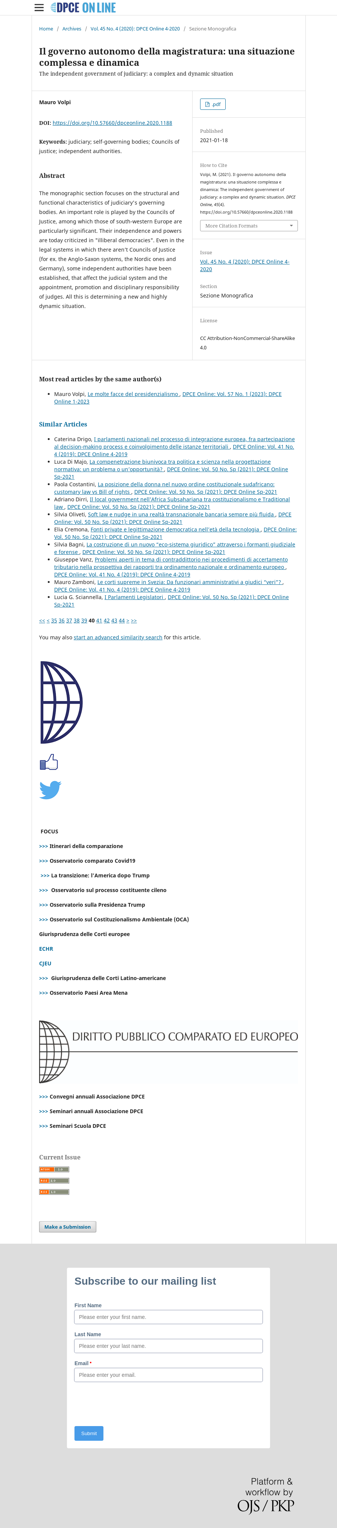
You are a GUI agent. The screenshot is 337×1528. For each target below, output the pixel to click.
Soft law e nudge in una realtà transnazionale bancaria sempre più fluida (181, 514)
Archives (71, 28)
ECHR (46, 948)
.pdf (215, 104)
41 (99, 620)
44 (122, 620)
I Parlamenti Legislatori (135, 597)
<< (42, 620)
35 (54, 620)
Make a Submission (67, 1226)
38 (77, 620)
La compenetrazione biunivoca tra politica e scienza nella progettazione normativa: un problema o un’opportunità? (162, 465)
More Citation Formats (231, 225)
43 (114, 620)
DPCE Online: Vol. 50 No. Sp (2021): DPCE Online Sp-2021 (205, 491)
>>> (43, 846)
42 (107, 620)
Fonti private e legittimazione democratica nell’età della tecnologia (176, 529)
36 (62, 620)
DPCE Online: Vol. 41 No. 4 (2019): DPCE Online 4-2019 (122, 574)
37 (69, 620)
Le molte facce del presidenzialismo (133, 394)
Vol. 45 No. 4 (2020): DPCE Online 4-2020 (135, 28)
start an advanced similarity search (118, 637)
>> (134, 620)
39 (84, 620)
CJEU (45, 963)
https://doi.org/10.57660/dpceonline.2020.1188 (112, 122)
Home (46, 28)
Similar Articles (63, 424)
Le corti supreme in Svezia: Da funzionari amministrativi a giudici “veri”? (189, 582)
